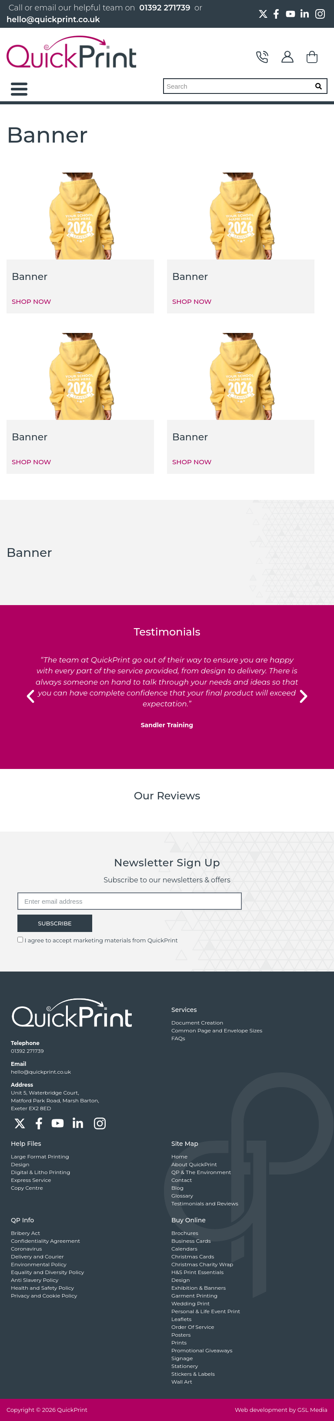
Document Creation (197, 1022)
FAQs (178, 1038)
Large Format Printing (40, 1156)
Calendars (184, 1248)
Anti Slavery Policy (34, 1280)
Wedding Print (190, 1303)
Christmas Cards (192, 1256)
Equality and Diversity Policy (47, 1272)
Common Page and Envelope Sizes (216, 1030)
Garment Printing (194, 1295)
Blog (177, 1188)
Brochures (184, 1233)
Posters (180, 1334)
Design (20, 1164)
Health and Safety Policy (42, 1288)
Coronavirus (26, 1248)
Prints (179, 1342)
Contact (262, 57)
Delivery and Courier (37, 1256)
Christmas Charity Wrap (202, 1264)
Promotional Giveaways (201, 1350)
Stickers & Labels (193, 1374)
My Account (287, 57)
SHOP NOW (31, 301)
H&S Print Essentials (197, 1272)
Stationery (184, 1366)
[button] (30, 696)
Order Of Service (192, 1327)
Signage (182, 1358)
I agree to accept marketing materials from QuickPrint (100, 940)
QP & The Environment (201, 1172)
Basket (313, 57)
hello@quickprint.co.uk (53, 19)
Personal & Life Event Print (205, 1311)
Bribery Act (25, 1233)
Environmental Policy (39, 1264)
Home (179, 1156)
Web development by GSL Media (281, 1409)
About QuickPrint (194, 1164)
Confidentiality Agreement (45, 1241)
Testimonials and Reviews (204, 1203)
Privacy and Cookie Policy (44, 1295)
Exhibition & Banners (198, 1288)
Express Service (31, 1180)
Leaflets (181, 1319)
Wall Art (181, 1381)
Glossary (182, 1195)
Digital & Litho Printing (40, 1172)
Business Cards (191, 1241)
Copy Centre (27, 1188)
